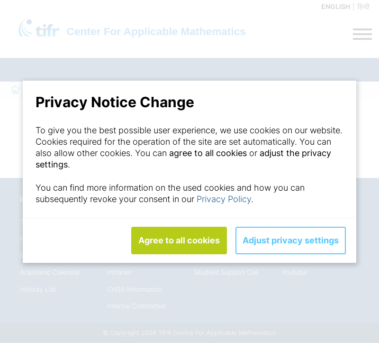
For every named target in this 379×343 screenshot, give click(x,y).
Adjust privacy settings (291, 240)
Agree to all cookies (179, 240)
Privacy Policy (224, 199)
